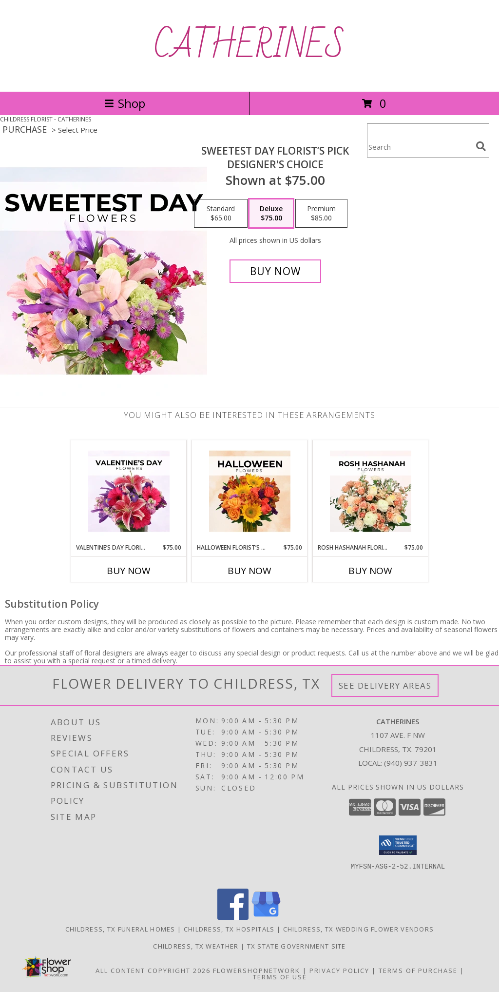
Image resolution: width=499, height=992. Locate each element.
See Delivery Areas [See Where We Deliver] (385, 685)
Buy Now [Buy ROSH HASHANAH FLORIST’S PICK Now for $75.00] (370, 570)
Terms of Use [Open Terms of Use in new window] (280, 976)
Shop (124, 103)
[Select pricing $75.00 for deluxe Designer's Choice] (271, 213)
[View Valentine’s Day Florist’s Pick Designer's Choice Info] (129, 491)
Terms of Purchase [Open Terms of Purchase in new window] (418, 970)
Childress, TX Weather (195, 946)
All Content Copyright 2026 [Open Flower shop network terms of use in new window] (153, 970)
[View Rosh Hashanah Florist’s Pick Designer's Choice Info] (370, 491)
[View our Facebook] (233, 917)
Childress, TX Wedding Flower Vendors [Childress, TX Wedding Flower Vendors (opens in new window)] (358, 929)
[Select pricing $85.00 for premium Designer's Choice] (321, 213)
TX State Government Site (296, 946)
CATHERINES (249, 46)
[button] (398, 845)
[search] (481, 146)
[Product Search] (419, 146)
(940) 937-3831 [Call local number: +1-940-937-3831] (411, 763)
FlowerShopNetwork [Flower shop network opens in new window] (256, 970)
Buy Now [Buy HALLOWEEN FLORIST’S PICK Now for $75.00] (249, 570)
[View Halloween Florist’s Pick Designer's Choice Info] (249, 491)
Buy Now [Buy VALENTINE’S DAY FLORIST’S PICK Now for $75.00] (129, 570)
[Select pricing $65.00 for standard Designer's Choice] (220, 213)
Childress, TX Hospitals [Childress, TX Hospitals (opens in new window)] (229, 929)
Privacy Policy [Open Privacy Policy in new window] (339, 970)
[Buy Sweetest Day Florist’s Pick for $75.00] (275, 271)
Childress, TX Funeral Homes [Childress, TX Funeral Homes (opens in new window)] (120, 929)
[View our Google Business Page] (266, 917)
